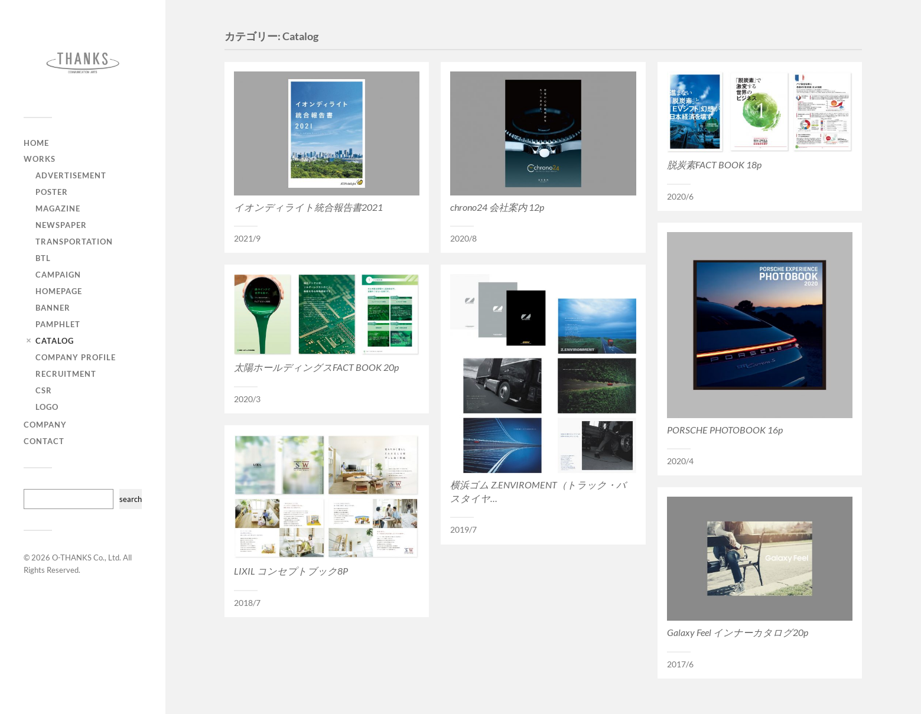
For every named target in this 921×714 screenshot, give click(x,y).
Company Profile (75, 357)
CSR (43, 390)
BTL (43, 258)
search (130, 499)
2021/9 (247, 238)
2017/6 (680, 664)
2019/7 (463, 529)
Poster (51, 192)
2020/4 (680, 461)
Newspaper (61, 225)
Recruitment (65, 374)
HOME (36, 143)
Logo (46, 407)
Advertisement (70, 175)
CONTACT (44, 441)
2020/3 (247, 399)
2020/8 (463, 238)
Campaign (58, 274)
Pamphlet (57, 324)
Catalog (54, 340)
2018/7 (247, 603)
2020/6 (680, 196)
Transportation (74, 241)
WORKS (40, 159)
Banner (52, 307)
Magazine (57, 208)
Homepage (58, 291)
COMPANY (45, 424)
